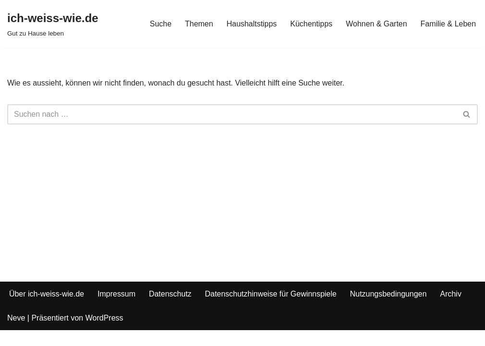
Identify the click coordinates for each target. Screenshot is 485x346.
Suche (160, 24)
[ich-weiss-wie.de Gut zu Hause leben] (52, 24)
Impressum (117, 309)
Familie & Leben (448, 24)
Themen (198, 24)
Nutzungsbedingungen (389, 309)
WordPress (104, 334)
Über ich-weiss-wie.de (47, 309)
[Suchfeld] (231, 114)
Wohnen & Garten (376, 24)
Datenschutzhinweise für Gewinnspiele (272, 309)
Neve (16, 334)
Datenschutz (170, 309)
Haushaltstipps (251, 24)
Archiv (452, 309)
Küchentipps (311, 24)
